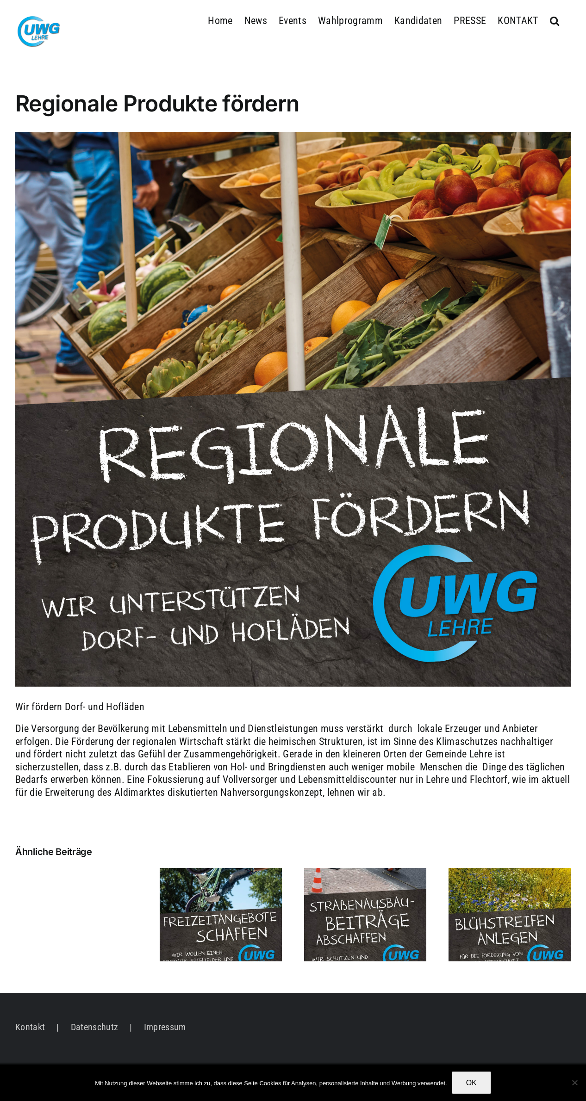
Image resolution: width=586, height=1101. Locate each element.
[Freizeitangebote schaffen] (221, 874)
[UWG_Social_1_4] (293, 409)
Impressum (165, 1027)
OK (471, 1083)
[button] (554, 19)
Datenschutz (94, 1027)
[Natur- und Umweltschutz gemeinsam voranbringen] (510, 874)
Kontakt (30, 1027)
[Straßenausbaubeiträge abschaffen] (365, 874)
